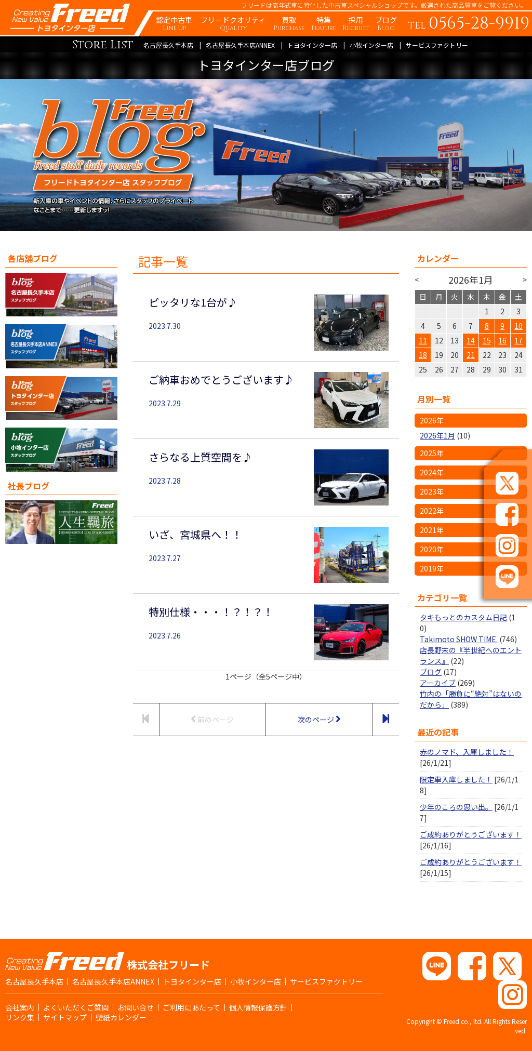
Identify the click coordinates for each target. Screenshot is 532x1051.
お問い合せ (135, 1007)
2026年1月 (437, 435)
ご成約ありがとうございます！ (471, 834)
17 (518, 340)
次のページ (319, 719)
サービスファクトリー (437, 45)
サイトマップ (65, 1017)
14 (471, 340)
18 (423, 355)
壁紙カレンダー (121, 1017)
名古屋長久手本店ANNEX (240, 45)
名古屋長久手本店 (168, 45)
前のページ (212, 719)
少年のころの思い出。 (456, 807)
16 (502, 340)
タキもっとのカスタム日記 (463, 617)
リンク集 (19, 1017)
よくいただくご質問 (76, 1007)
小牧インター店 (371, 45)
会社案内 (19, 1007)
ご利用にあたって (191, 1007)
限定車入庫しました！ (456, 779)
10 (518, 326)
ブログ (431, 672)
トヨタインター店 (312, 45)
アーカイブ (438, 682)
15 (487, 340)
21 (471, 355)
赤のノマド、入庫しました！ (467, 752)
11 (423, 340)
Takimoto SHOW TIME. (459, 639)
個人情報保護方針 (258, 1007)
